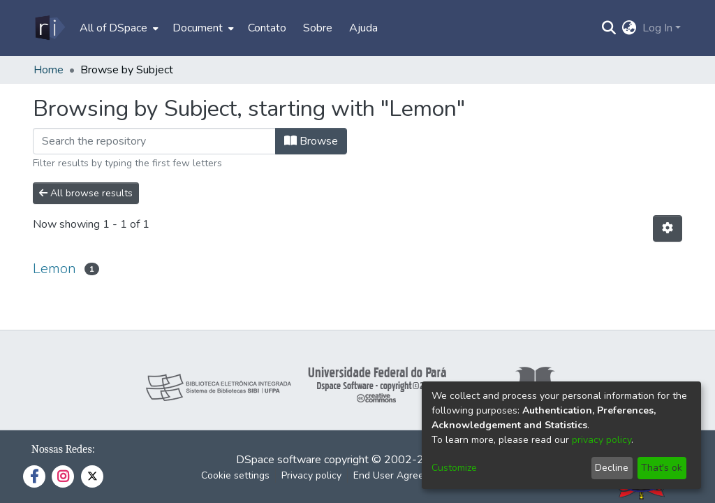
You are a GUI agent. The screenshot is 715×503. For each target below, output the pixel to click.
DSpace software (278, 459)
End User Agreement (399, 475)
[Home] (49, 28)
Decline (611, 467)
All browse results (86, 193)
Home (49, 70)
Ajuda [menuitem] (363, 28)
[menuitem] (118, 28)
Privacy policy (311, 475)
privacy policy (601, 439)
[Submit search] (609, 28)
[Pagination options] (667, 228)
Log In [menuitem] (657, 28)
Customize (454, 467)
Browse (311, 141)
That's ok (661, 467)
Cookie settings (235, 475)
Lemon (54, 268)
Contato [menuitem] (267, 28)
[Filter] (154, 141)
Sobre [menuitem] (317, 28)
